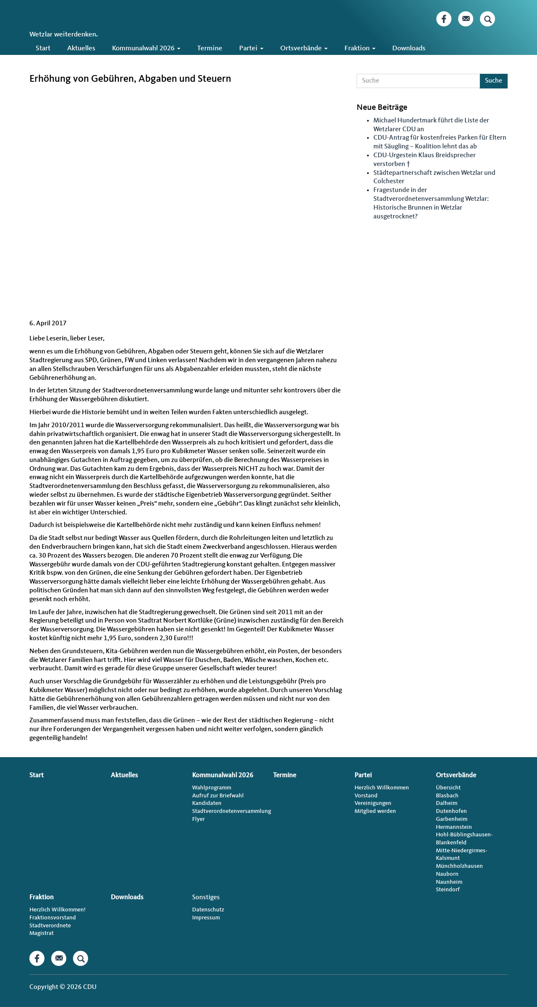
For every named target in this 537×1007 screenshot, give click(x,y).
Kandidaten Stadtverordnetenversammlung (228, 807)
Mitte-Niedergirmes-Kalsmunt (461, 855)
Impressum (206, 918)
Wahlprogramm (211, 788)
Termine (209, 48)
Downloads (408, 48)
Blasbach (447, 796)
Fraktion (359, 48)
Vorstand (366, 796)
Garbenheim (451, 819)
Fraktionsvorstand (52, 918)
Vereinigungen (373, 803)
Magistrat (41, 933)
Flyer (198, 819)
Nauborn (447, 874)
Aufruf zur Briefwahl (218, 796)
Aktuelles (81, 48)
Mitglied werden (375, 811)
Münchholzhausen (459, 866)
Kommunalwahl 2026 (146, 48)
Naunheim (449, 882)
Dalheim (446, 803)
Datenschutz (208, 910)
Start (43, 48)
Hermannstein (454, 827)
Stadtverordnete (50, 926)
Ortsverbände (304, 48)
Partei (251, 48)
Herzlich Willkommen (382, 788)
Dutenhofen (451, 811)
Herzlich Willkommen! (57, 910)
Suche (493, 81)
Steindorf (448, 890)
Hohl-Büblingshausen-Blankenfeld (464, 839)
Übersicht (448, 788)
